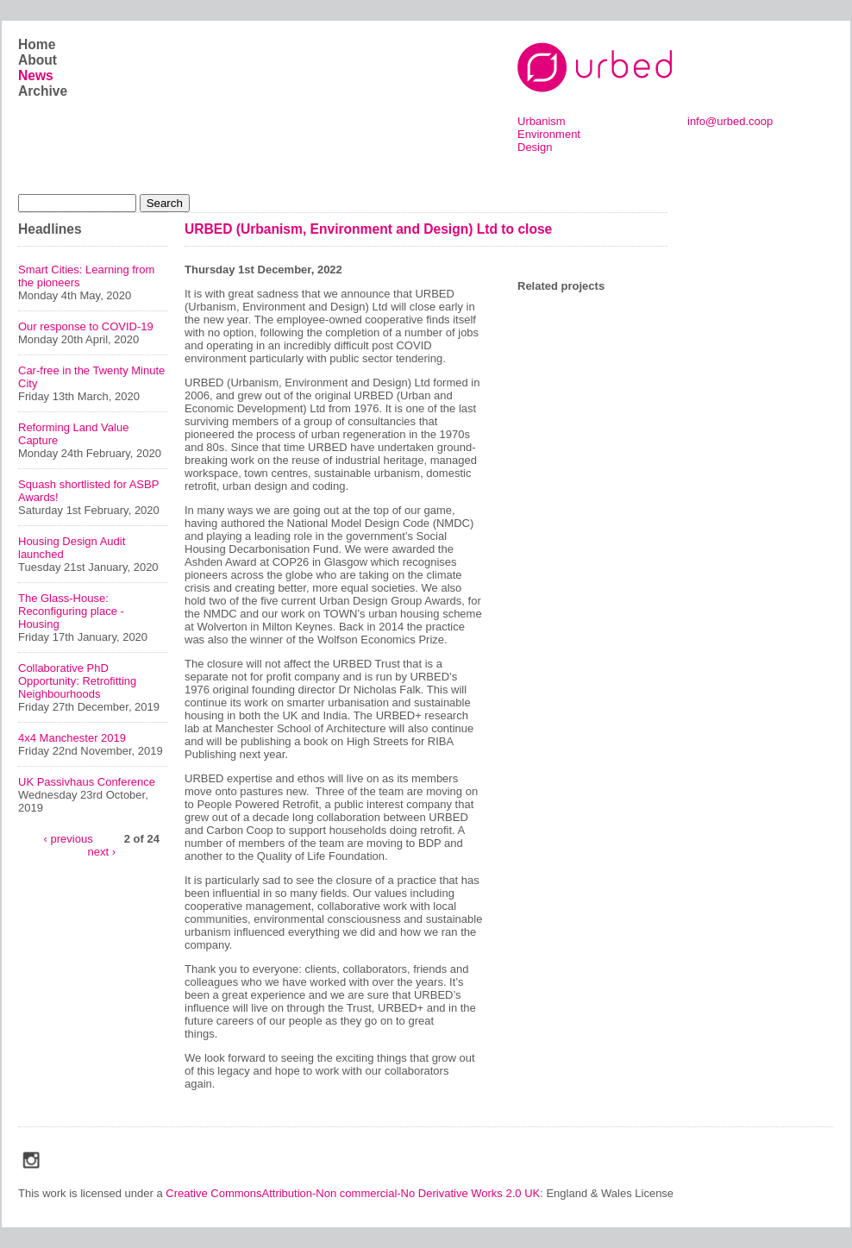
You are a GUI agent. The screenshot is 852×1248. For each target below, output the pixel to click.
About (37, 60)
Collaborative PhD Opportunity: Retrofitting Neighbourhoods (77, 681)
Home (36, 44)
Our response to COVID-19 (85, 326)
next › (101, 850)
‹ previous (68, 837)
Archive (42, 91)
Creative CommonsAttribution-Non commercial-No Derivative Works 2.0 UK (353, 1193)
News (35, 75)
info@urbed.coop (730, 121)
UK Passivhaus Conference (86, 781)
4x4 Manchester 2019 (72, 737)
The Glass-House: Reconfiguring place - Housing (71, 611)
